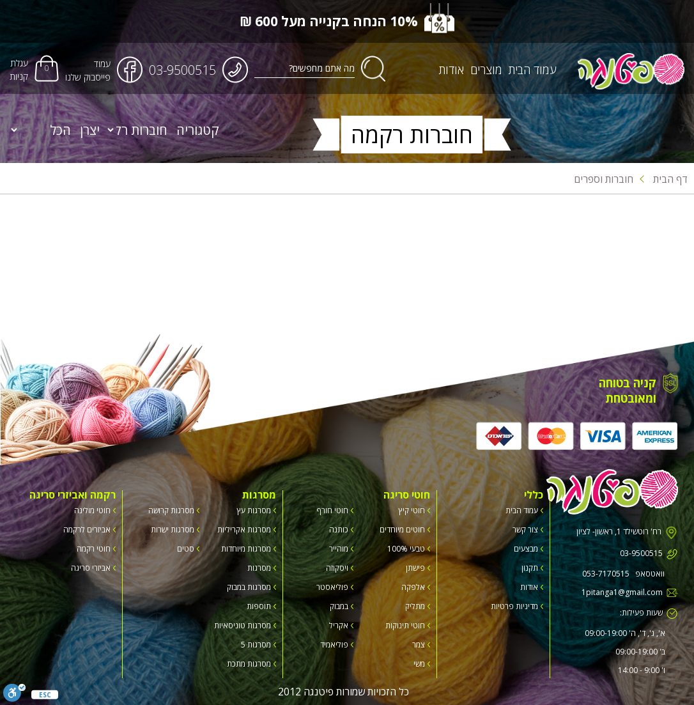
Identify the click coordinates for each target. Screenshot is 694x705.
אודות (451, 69)
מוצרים (486, 69)
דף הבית (664, 179)
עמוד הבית (532, 69)
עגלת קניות (19, 69)
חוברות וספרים (603, 179)
